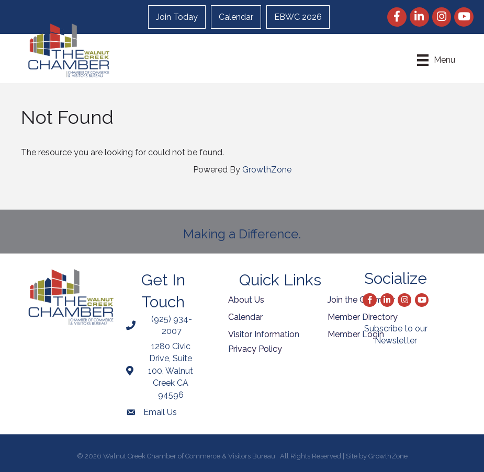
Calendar (236, 17)
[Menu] (436, 60)
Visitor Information (263, 334)
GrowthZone (266, 170)
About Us (246, 300)
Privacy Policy (255, 349)
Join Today (177, 17)
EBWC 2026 (298, 17)
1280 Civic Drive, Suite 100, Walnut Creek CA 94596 (170, 370)
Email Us (160, 412)
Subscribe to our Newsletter (395, 335)
